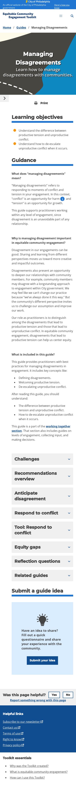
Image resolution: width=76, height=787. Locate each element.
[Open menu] (60, 16)
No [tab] (68, 695)
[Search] (72, 16)
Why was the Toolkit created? (29, 766)
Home (7, 27)
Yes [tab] (54, 695)
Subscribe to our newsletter (23, 722)
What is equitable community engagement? (39, 772)
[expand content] (42, 459)
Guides (21, 27)
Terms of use (13, 733)
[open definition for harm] (62, 199)
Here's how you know (61, 6)
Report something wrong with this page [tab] (38, 700)
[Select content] (4, 98)
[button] (38, 459)
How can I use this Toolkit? (27, 778)
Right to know (14, 739)
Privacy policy (13, 745)
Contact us (12, 728)
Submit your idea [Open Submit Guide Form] (42, 660)
